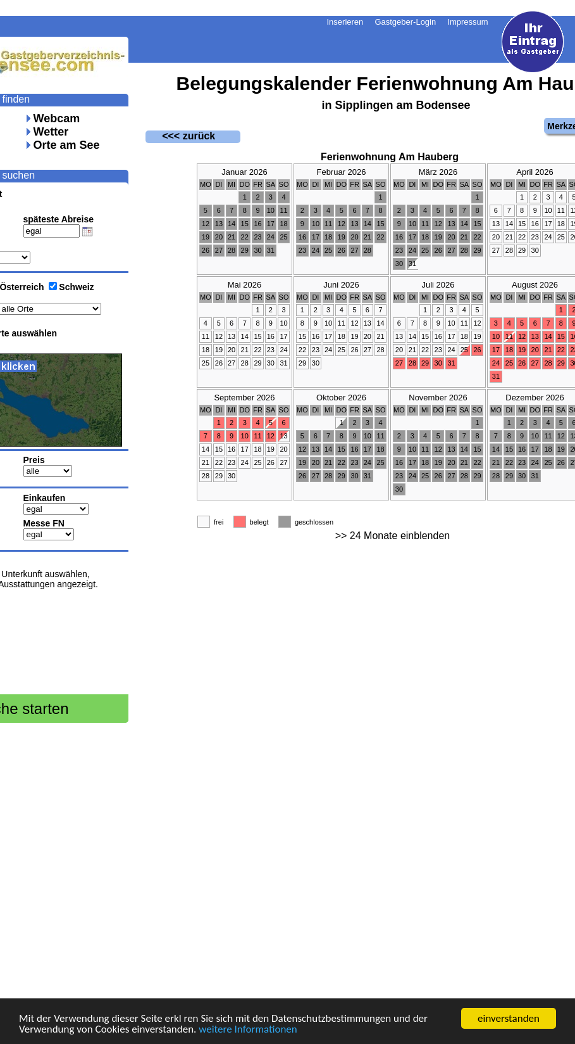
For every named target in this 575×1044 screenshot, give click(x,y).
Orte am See (67, 145)
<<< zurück (180, 135)
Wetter (51, 131)
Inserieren (345, 22)
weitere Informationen (248, 1029)
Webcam (57, 118)
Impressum (467, 22)
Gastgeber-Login (405, 22)
